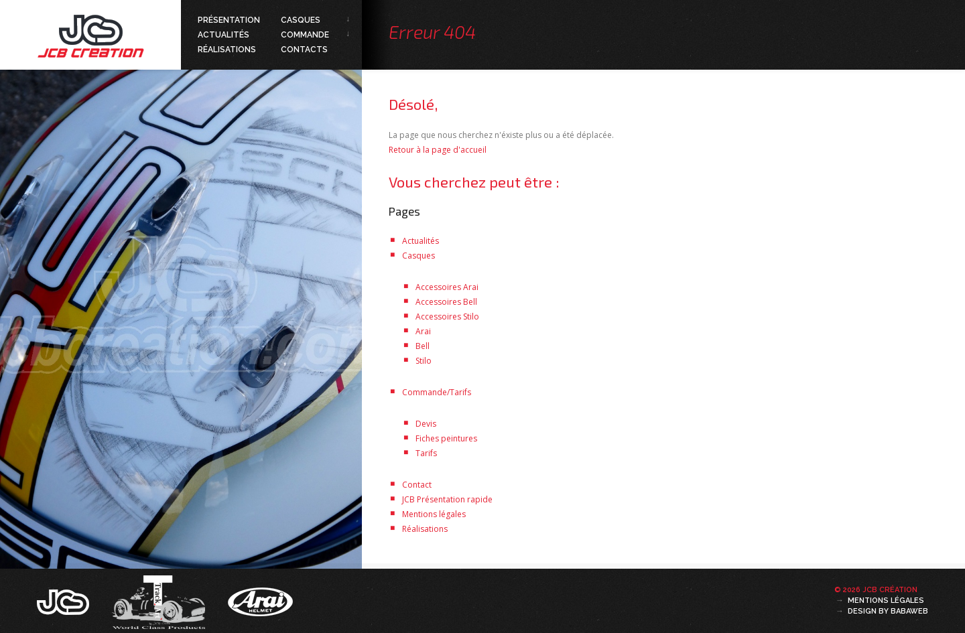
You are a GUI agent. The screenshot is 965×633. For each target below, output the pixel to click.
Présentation (229, 20)
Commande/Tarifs (436, 392)
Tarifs (426, 453)
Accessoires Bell (446, 301)
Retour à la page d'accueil (438, 149)
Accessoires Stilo (447, 316)
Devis (425, 423)
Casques (300, 20)
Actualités (223, 35)
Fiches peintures (446, 438)
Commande (305, 35)
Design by (888, 611)
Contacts (304, 49)
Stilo (423, 360)
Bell (422, 346)
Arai (423, 331)
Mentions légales (434, 514)
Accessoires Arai (446, 287)
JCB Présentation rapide (447, 499)
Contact (417, 484)
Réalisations (227, 49)
